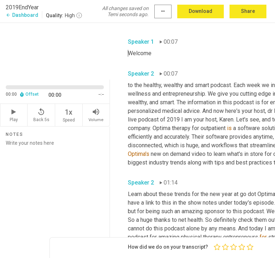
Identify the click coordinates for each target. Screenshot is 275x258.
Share (248, 11)
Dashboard (22, 15)
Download (200, 11)
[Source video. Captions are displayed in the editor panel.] (55, 50)
